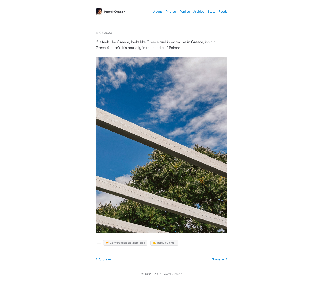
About (157, 11)
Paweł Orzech (110, 11)
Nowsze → (219, 259)
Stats (211, 11)
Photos (171, 11)
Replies (184, 11)
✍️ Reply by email (164, 242)
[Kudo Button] (99, 243)
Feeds (223, 11)
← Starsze (103, 259)
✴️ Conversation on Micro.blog (125, 242)
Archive (198, 11)
